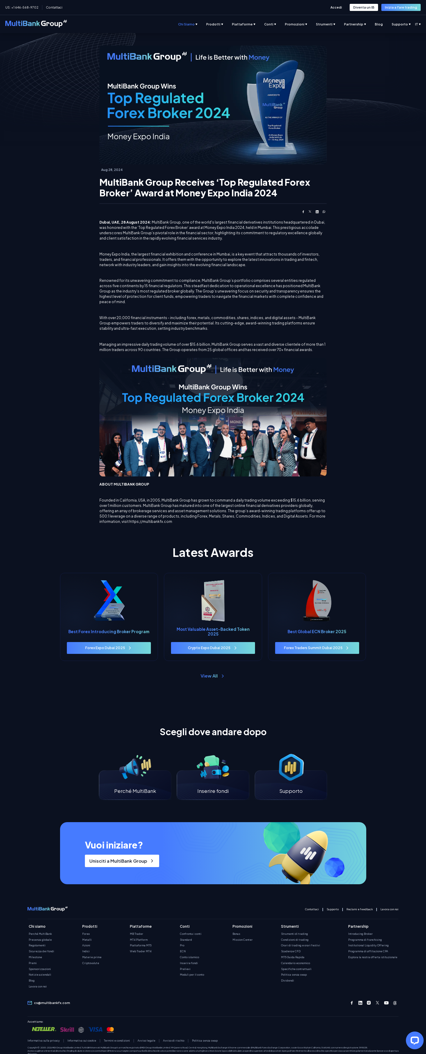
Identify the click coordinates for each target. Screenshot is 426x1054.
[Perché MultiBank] (135, 785)
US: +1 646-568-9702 (21, 7)
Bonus (236, 934)
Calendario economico (295, 963)
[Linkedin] (360, 1003)
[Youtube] (386, 1003)
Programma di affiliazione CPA (368, 951)
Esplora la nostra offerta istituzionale (372, 957)
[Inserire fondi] (213, 785)
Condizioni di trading (295, 940)
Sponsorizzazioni (40, 969)
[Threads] (394, 1003)
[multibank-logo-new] (36, 24)
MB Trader (136, 934)
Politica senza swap (294, 975)
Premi (33, 963)
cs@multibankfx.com (52, 1003)
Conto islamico (189, 957)
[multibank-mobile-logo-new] (47, 910)
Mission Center (243, 940)
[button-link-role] (364, 7)
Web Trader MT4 (140, 951)
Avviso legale (146, 1041)
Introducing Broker (360, 934)
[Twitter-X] (377, 1003)
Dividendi (287, 981)
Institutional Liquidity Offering (368, 946)
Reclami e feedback (359, 909)
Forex (86, 934)
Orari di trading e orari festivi (300, 946)
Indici (86, 951)
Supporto (333, 909)
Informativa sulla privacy (44, 1041)
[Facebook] (351, 1003)
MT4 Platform (139, 940)
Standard (186, 940)
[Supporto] (291, 785)
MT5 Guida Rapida (292, 957)
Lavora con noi (389, 909)
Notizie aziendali (40, 975)
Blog (32, 981)
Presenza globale (40, 940)
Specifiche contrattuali (296, 969)
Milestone (35, 957)
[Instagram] (368, 1003)
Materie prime (91, 957)
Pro (182, 946)
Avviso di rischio (173, 1041)
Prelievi (185, 969)
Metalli (87, 940)
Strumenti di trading (294, 934)
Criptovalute (90, 963)
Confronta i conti (190, 934)
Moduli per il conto (192, 975)
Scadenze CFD (291, 951)
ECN (183, 951)
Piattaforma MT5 (140, 946)
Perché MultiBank (40, 934)
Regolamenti (37, 946)
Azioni (86, 946)
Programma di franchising (365, 940)
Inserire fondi (189, 963)
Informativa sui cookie (81, 1041)
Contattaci (54, 7)
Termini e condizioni (117, 1041)
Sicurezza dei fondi (41, 951)
